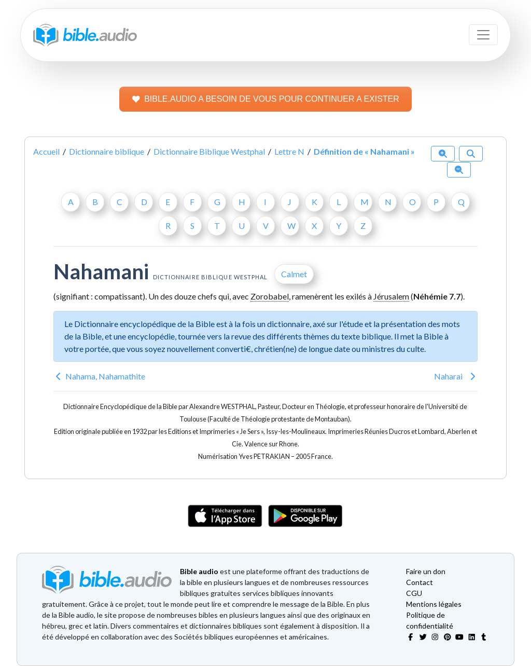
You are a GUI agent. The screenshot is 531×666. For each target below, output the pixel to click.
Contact (419, 582)
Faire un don (425, 571)
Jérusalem (391, 296)
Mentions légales (434, 604)
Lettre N (289, 151)
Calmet (294, 274)
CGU (414, 593)
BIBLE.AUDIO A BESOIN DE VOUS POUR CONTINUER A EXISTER (265, 99)
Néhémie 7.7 (436, 296)
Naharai (448, 376)
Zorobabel (269, 296)
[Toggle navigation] (483, 34)
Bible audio (199, 571)
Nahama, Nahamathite (105, 376)
